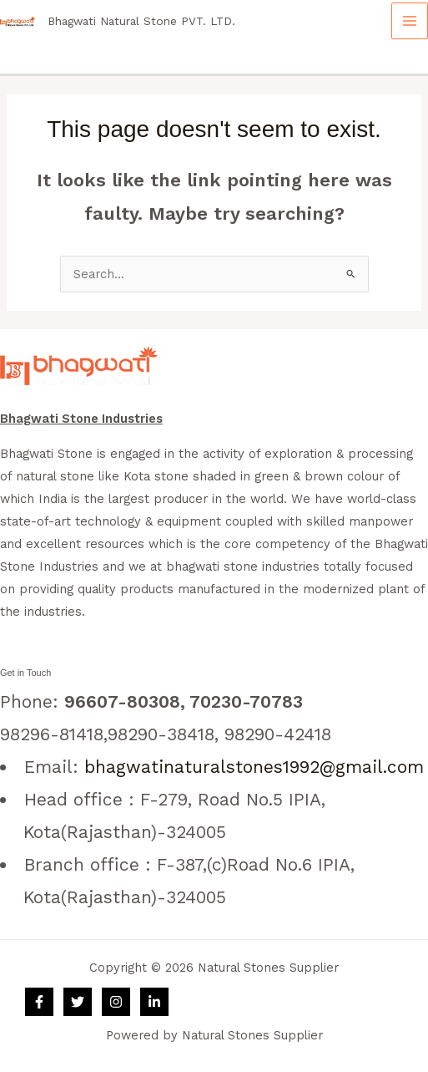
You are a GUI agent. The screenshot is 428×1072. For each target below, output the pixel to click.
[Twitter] (77, 1002)
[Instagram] (116, 1002)
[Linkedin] (154, 1002)
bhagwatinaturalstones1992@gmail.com (254, 766)
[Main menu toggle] (409, 21)
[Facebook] (39, 1002)
